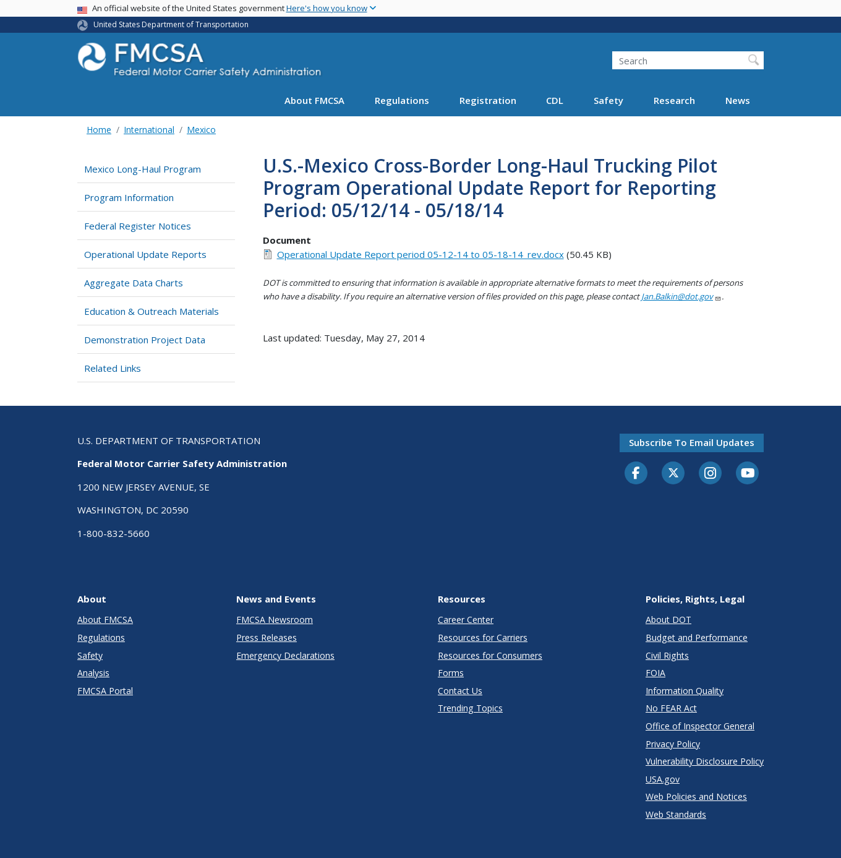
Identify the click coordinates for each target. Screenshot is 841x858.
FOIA (655, 673)
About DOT (668, 619)
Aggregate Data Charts (133, 283)
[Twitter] (673, 473)
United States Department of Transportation (171, 24)
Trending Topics (470, 708)
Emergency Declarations (285, 655)
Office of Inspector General (700, 726)
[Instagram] (710, 474)
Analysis (93, 673)
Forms (451, 673)
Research (674, 100)
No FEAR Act (671, 708)
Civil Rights (667, 655)
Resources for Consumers (490, 655)
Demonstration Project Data (144, 339)
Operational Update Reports (145, 254)
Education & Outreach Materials (151, 311)
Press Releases (266, 637)
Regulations (402, 100)
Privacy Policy (673, 744)
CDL (554, 100)
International (149, 129)
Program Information (129, 197)
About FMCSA (314, 100)
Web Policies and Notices (696, 796)
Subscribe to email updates (691, 442)
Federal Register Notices (137, 226)
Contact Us (460, 691)
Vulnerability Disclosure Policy (705, 761)
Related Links (112, 368)
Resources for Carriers (482, 637)
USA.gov (663, 779)
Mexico (201, 129)
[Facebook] (636, 474)
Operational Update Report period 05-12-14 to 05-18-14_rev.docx (420, 254)
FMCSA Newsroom (274, 619)
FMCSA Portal (105, 691)
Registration (487, 100)
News (737, 100)
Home (99, 129)
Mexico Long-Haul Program (142, 169)
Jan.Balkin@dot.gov (681, 296)
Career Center (465, 619)
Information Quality (685, 691)
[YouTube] (747, 474)
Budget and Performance (697, 637)
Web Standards (676, 814)
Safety (608, 100)
